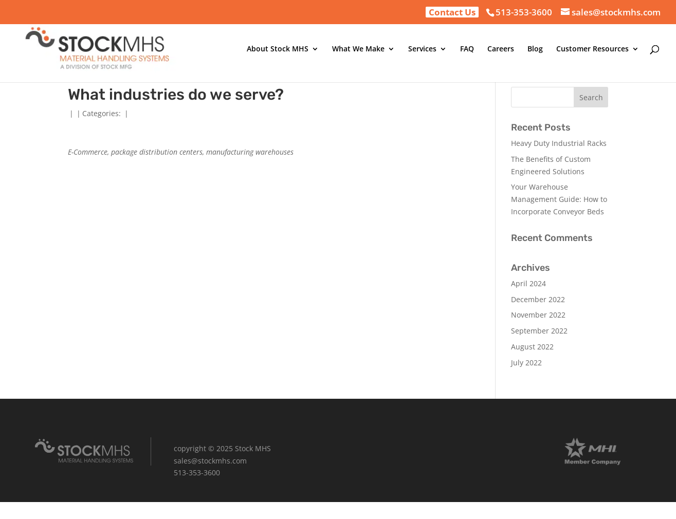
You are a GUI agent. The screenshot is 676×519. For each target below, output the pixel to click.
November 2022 (538, 315)
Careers (500, 49)
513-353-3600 (524, 12)
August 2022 (532, 346)
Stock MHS (253, 448)
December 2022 (538, 299)
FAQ (467, 49)
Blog (535, 49)
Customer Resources (592, 49)
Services (422, 49)
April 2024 (528, 283)
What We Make (358, 49)
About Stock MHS (277, 49)
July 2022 (526, 362)
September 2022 (539, 331)
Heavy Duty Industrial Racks (559, 143)
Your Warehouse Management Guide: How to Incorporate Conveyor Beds (559, 199)
